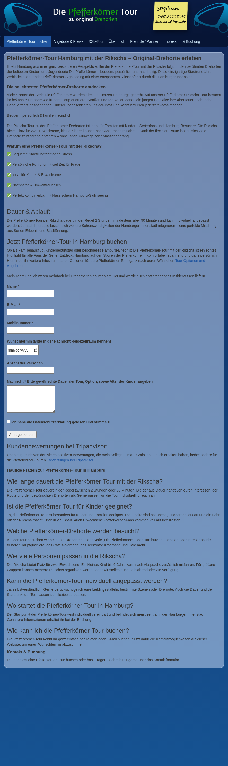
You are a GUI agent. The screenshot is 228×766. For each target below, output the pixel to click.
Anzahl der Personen (25, 363)
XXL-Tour (96, 41)
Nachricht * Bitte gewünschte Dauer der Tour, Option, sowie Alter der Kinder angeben (80, 381)
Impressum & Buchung (182, 41)
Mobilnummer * (20, 323)
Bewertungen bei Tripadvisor (70, 460)
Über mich (117, 41)
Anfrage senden (21, 434)
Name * (13, 286)
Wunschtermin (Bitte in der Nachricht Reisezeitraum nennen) (59, 341)
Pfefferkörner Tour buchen (27, 41)
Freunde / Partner (144, 41)
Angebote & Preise (68, 41)
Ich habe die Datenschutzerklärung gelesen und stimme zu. (60, 422)
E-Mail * (13, 305)
